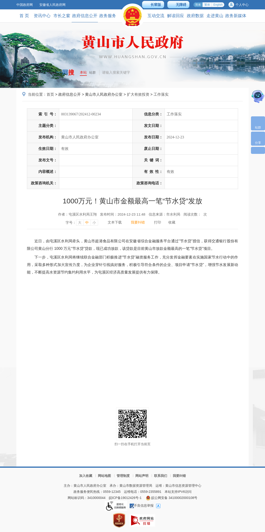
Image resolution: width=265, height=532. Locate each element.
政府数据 (195, 15)
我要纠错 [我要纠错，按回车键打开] (138, 222)
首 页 (24, 15)
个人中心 (242, 5)
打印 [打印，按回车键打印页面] (157, 222)
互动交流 (155, 15)
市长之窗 (61, 15)
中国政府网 (24, 5)
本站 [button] (83, 72)
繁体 (207, 4)
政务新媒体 (235, 15)
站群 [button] (92, 72)
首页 (50, 94)
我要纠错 (179, 476)
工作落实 (161, 94)
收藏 (171, 222)
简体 (198, 4)
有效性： (153, 172)
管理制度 (123, 476)
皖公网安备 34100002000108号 (172, 498)
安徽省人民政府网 (52, 5)
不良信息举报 (142, 505)
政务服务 (107, 15)
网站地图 (104, 476)
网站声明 (141, 476)
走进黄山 (214, 15)
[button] (153, 4)
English (218, 4)
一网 (65, 72)
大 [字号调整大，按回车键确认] (79, 222)
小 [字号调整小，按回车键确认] (94, 222)
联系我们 (160, 476)
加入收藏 (85, 476)
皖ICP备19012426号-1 (125, 498)
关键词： (153, 160)
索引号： (47, 114)
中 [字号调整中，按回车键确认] (87, 222)
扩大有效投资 (138, 94)
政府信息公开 (84, 17)
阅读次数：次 (195, 214)
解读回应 (175, 15)
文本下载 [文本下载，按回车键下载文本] (115, 222)
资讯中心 (42, 15)
